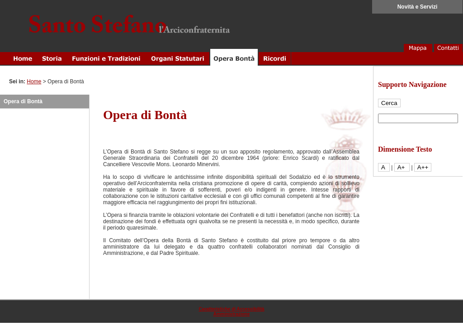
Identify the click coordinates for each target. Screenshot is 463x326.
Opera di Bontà (23, 101)
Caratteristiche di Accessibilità (231, 309)
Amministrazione (231, 314)
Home (34, 81)
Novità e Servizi (417, 7)
